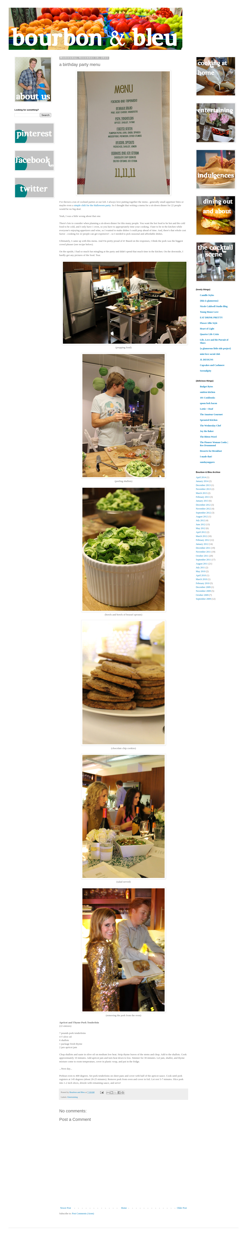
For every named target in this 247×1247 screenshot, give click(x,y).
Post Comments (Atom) (83, 1213)
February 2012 (202, 540)
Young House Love (209, 312)
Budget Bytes (206, 386)
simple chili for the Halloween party (92, 205)
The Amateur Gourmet (211, 414)
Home (124, 1208)
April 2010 (201, 575)
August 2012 (202, 516)
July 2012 (200, 520)
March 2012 (201, 536)
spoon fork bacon (208, 403)
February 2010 (202, 583)
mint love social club (210, 354)
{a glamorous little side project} (215, 348)
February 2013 (202, 497)
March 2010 (201, 579)
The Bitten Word (208, 436)
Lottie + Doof (206, 409)
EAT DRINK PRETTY (211, 317)
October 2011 (202, 555)
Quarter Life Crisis (209, 334)
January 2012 (202, 544)
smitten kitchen (207, 392)
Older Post (182, 1208)
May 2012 (200, 528)
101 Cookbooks (207, 397)
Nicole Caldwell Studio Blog (214, 306)
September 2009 (203, 599)
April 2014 (201, 477)
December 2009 (203, 587)
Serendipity (205, 370)
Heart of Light (207, 328)
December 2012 (203, 504)
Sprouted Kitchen (208, 420)
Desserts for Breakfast (211, 451)
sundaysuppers (207, 462)
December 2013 (203, 485)
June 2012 (200, 524)
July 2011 (200, 567)
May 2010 (200, 571)
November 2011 (203, 551)
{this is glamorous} (209, 300)
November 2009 (203, 591)
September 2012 (203, 512)
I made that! (206, 456)
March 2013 (201, 493)
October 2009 (202, 595)
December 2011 (203, 548)
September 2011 (203, 559)
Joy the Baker (207, 431)
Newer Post (65, 1208)
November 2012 (203, 508)
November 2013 (203, 489)
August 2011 (202, 563)
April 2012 (201, 532)
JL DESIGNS (206, 359)
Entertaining (72, 1097)
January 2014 (202, 481)
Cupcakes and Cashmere (212, 365)
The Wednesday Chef (210, 425)
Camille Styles (207, 295)
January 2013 (202, 500)
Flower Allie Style (208, 323)
